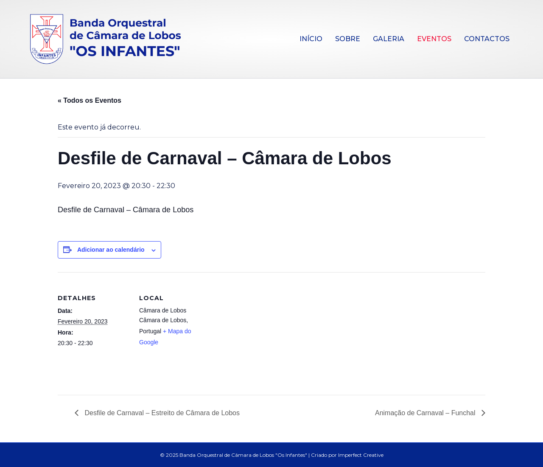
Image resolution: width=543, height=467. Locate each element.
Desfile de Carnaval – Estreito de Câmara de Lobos (161, 412)
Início (310, 39)
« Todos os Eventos (89, 100)
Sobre (347, 39)
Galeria (388, 39)
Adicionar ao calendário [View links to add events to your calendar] (111, 249)
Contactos (486, 39)
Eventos (434, 39)
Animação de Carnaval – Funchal (426, 412)
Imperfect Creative (360, 455)
